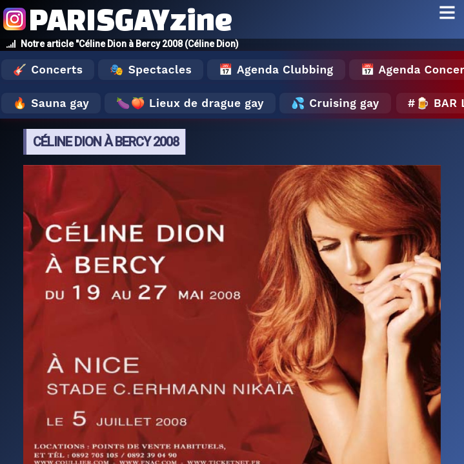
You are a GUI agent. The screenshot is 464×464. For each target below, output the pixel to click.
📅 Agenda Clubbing (276, 69)
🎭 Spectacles (151, 69)
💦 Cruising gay (335, 103)
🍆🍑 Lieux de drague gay (190, 103)
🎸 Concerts (48, 69)
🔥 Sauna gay (51, 103)
